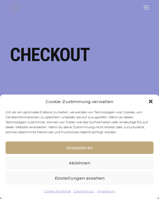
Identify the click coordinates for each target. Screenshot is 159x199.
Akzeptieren (79, 147)
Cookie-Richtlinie (57, 191)
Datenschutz (84, 191)
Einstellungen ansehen (80, 178)
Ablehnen (79, 163)
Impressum (106, 191)
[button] (150, 101)
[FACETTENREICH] (15, 7)
